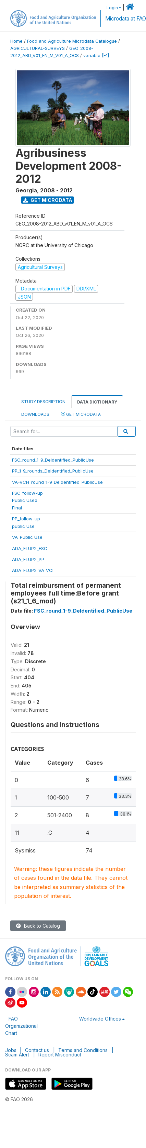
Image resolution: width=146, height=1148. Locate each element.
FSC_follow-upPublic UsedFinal (27, 500)
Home (16, 41)
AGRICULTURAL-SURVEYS (37, 48)
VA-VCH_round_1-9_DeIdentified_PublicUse (57, 482)
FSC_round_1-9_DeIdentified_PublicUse (53, 460)
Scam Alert (17, 1054)
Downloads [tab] (35, 414)
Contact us (37, 1050)
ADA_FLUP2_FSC (29, 548)
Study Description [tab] (43, 401)
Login (112, 7)
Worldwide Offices (100, 1019)
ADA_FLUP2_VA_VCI (32, 570)
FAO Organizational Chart (21, 1026)
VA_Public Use (27, 537)
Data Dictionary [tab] (97, 402)
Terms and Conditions (83, 1050)
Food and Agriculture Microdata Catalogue (72, 41)
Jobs (10, 1050)
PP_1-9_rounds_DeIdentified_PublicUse (53, 471)
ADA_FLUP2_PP (28, 559)
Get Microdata (47, 200)
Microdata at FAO (125, 18)
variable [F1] (96, 55)
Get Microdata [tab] (81, 414)
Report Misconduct (59, 1054)
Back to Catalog (38, 926)
